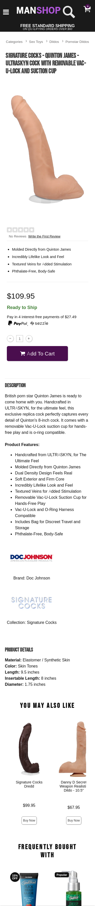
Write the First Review (44, 236)
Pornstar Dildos (77, 41)
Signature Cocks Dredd (29, 784)
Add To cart (37, 353)
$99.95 (29, 805)
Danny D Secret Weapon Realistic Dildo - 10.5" (74, 786)
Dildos (54, 41)
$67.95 (74, 807)
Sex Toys (36, 41)
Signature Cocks (41, 622)
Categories (14, 41)
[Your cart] (87, 9)
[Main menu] (6, 12)
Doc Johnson (38, 577)
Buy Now (29, 820)
